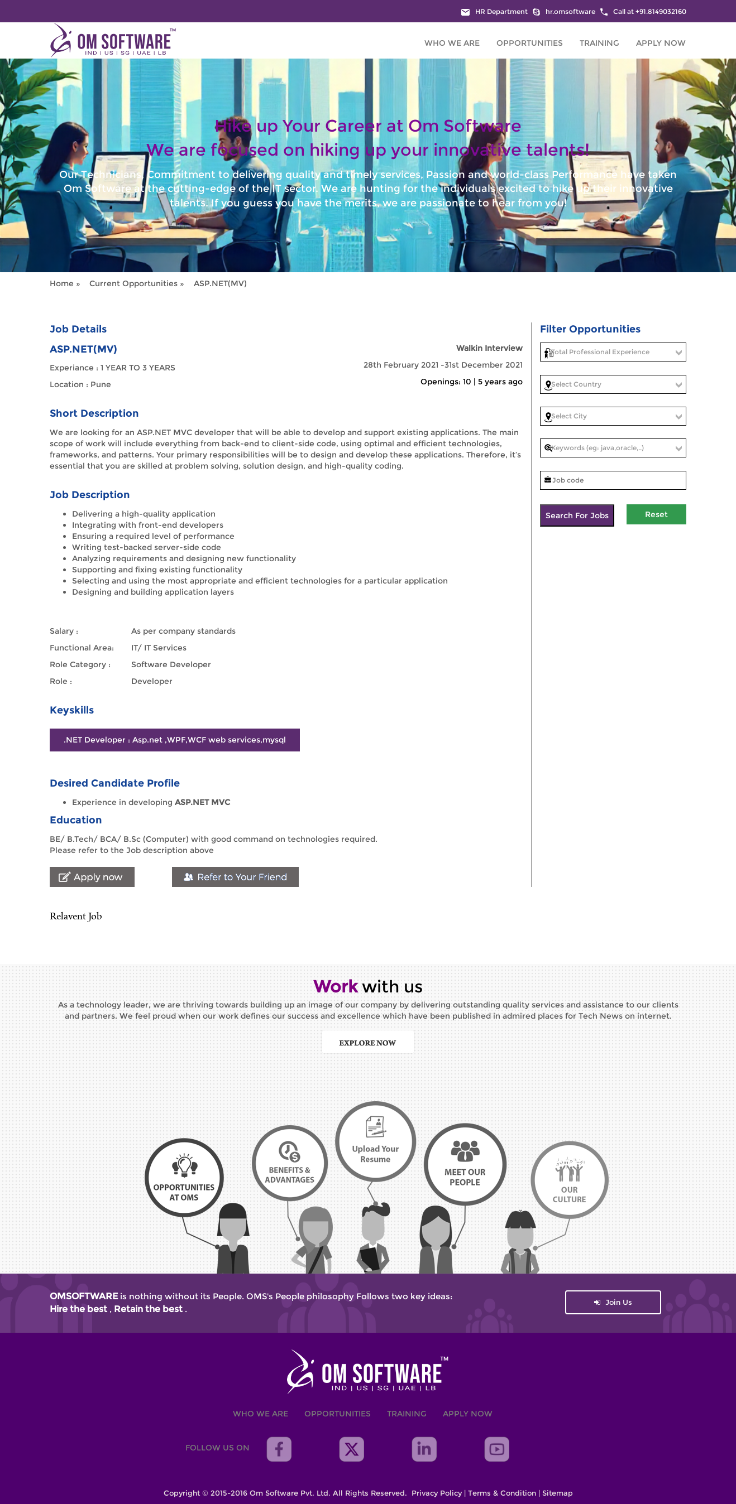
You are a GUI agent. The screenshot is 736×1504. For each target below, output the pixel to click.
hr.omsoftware (564, 11)
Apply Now (661, 43)
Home (63, 283)
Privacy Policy (437, 1492)
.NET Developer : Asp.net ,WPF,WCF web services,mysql (175, 740)
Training (599, 43)
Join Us (613, 1302)
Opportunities (529, 43)
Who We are (452, 43)
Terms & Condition (502, 1492)
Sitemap (557, 1492)
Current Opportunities (133, 283)
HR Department (494, 11)
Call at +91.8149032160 (643, 11)
